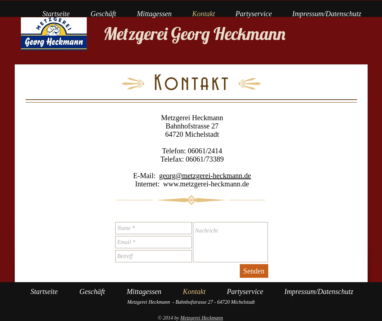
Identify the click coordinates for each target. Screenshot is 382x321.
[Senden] (254, 271)
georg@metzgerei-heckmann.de (205, 176)
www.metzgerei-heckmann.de (206, 184)
